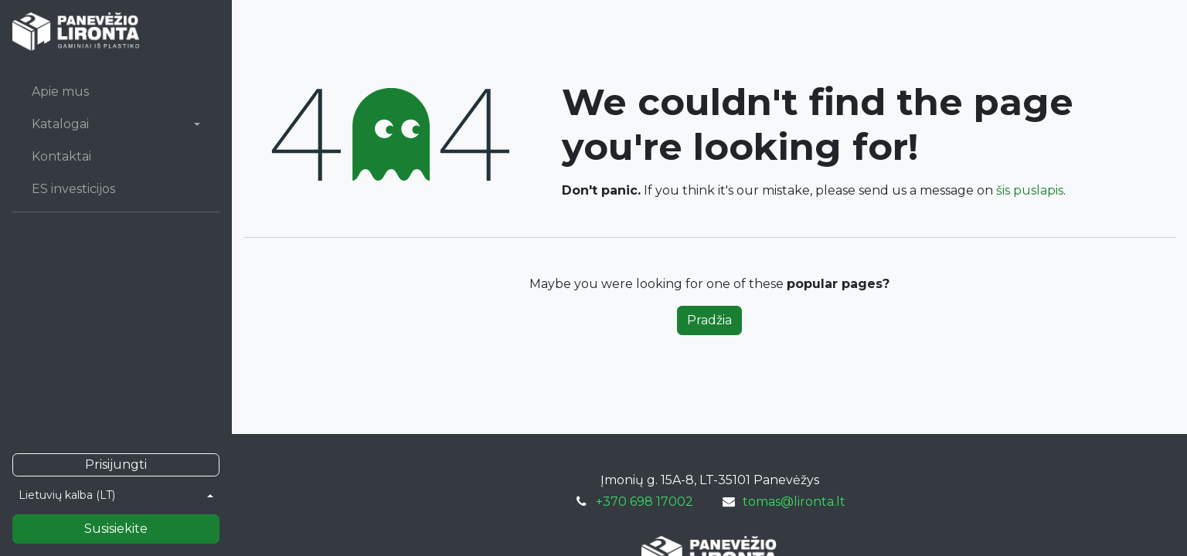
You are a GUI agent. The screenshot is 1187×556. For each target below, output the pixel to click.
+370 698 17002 (644, 501)
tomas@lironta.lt (794, 501)
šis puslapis (1029, 190)
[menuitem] (115, 92)
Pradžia (709, 320)
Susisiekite (116, 528)
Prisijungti (116, 464)
